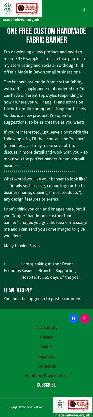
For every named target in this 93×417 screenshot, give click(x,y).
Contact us (46, 366)
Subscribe (46, 385)
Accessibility (46, 327)
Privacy (46, 337)
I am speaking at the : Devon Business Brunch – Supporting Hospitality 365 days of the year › (51, 270)
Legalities (46, 356)
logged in (36, 298)
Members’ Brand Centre (46, 375)
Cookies (46, 346)
